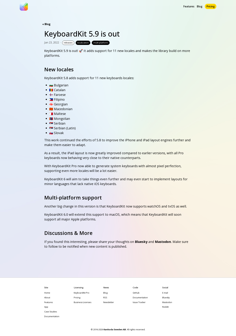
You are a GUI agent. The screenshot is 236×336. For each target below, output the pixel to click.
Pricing (210, 6)
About (47, 297)
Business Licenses (82, 302)
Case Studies (50, 311)
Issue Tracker (139, 302)
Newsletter (108, 302)
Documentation (51, 316)
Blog (199, 6)
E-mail (165, 292)
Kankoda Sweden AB (115, 329)
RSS (105, 297)
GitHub (136, 292)
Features (188, 6)
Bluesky (141, 241)
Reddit (165, 307)
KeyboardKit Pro (81, 292)
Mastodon (163, 241)
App (46, 307)
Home (47, 292)
